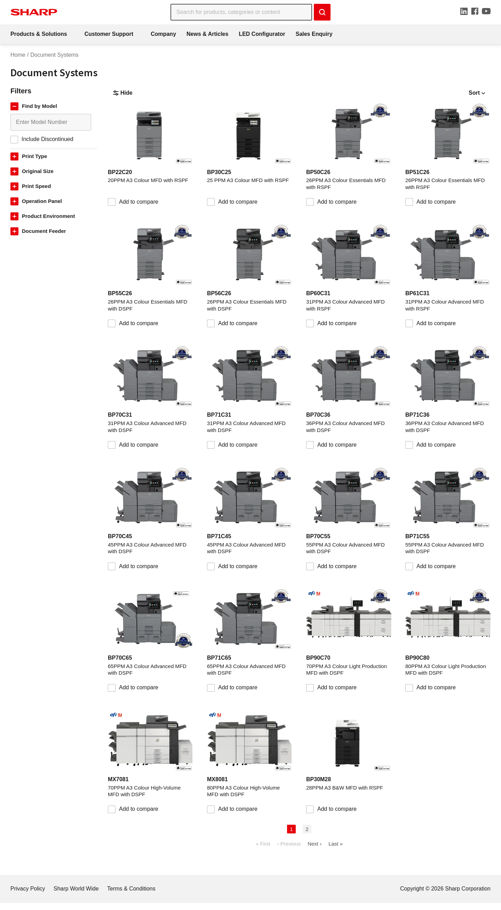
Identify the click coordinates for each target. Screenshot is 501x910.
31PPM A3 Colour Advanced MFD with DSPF (147, 426)
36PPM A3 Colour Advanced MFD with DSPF (345, 426)
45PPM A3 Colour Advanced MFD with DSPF (147, 548)
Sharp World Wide (76, 889)
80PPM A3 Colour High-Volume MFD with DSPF (243, 791)
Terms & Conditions (131, 889)
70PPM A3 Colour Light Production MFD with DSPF (346, 669)
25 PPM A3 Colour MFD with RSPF (248, 180)
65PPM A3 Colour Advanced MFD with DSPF (147, 669)
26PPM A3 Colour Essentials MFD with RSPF (345, 183)
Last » (335, 844)
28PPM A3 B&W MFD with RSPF (344, 788)
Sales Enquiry (314, 34)
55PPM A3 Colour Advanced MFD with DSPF (345, 548)
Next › (314, 844)
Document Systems (54, 55)
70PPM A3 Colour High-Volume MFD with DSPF (144, 791)
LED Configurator (262, 34)
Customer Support (109, 34)
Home (17, 55)
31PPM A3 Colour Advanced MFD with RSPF (345, 305)
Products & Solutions (38, 34)
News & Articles (207, 34)
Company (163, 34)
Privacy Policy (27, 889)
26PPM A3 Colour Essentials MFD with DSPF (147, 305)
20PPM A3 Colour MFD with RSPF (148, 180)
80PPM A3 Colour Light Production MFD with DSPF (445, 669)
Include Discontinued (47, 139)
